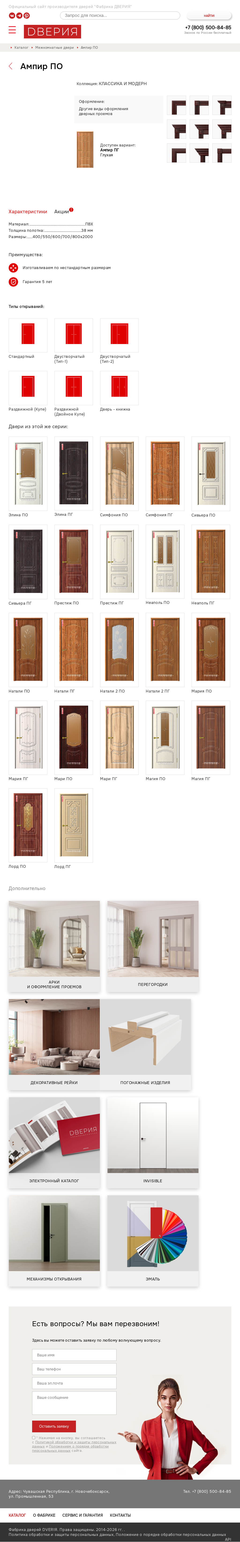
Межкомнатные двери (54, 47)
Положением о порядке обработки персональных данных (70, 1448)
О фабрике (44, 1515)
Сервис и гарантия (82, 1515)
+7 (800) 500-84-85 (208, 28)
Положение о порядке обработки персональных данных (171, 1534)
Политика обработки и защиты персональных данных (61, 1534)
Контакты (120, 1515)
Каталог (22, 47)
